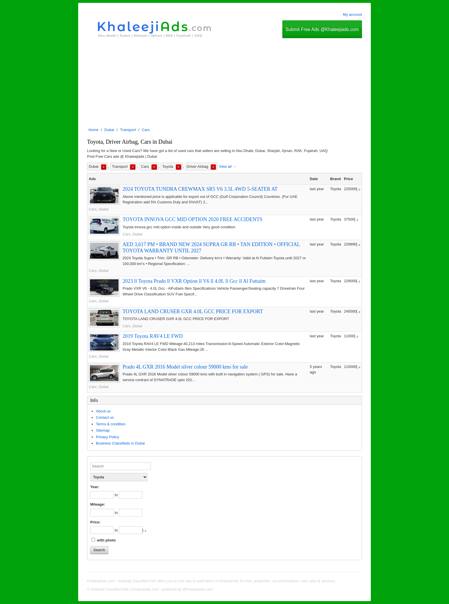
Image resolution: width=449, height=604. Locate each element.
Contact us (105, 417)
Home (93, 130)
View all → (227, 166)
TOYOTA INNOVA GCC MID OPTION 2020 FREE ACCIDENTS (192, 219)
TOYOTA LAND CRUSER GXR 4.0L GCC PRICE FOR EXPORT (193, 311)
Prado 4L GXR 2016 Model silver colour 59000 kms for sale (185, 367)
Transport (128, 130)
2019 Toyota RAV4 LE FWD (153, 336)
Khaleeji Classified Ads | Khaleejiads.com (125, 589)
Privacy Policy (107, 437)
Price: (95, 522)
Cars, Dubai (99, 209)
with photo (103, 540)
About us (103, 411)
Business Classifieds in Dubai (120, 443)
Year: (94, 487)
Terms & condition (110, 424)
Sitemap (103, 430)
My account (352, 14)
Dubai (109, 130)
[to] (130, 495)
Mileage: (97, 504)
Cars (145, 130)
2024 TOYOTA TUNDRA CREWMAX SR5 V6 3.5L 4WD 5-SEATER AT (200, 189)
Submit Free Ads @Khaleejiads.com (322, 29)
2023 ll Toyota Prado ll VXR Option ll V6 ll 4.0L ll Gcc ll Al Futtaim (194, 281)
